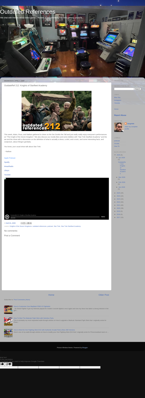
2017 (119, 217)
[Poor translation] (8, 364)
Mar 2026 (122, 177)
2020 (119, 208)
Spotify (6, 162)
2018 (119, 214)
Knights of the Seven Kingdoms (21, 226)
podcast (50, 226)
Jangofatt (130, 123)
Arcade (116, 143)
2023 (119, 199)
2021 (119, 205)
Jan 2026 (122, 187)
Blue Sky (117, 97)
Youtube (7, 175)
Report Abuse (120, 115)
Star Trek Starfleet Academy (71, 226)
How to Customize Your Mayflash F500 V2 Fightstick (32, 306)
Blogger (85, 347)
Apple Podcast (9, 158)
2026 (119, 155)
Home (51, 295)
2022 (119, 202)
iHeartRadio (8, 166)
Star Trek (57, 226)
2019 (119, 211)
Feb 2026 (122, 182)
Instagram (117, 100)
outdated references (40, 226)
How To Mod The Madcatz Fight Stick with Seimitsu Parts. (34, 318)
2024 (119, 196)
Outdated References (27, 11)
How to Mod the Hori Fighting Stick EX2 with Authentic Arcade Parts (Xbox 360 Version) (44, 330)
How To (116, 146)
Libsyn (6, 170)
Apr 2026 (122, 157)
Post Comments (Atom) (22, 300)
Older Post (104, 295)
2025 (119, 193)
